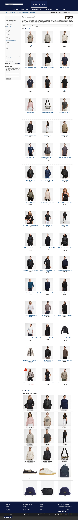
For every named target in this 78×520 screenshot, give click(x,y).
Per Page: (33, 26)
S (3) (7, 48)
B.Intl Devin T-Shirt (47, 135)
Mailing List (8, 509)
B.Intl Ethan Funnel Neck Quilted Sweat (47, 158)
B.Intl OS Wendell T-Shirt (30, 90)
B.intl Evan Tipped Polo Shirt (65, 157)
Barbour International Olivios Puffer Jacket (65, 338)
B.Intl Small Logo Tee (47, 225)
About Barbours (54, 12)
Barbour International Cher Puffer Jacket (64, 248)
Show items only (10, 59)
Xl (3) (7, 49)
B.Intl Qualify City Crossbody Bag (65, 202)
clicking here (62, 514)
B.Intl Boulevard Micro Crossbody (47, 112)
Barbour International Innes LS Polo (47, 292)
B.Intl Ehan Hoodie (64, 135)
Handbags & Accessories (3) (11, 20)
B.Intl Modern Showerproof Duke (47, 180)
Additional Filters (9, 57)
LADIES (7, 9)
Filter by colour (8, 28)
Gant (41, 509)
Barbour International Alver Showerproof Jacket (47, 361)
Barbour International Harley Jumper (30, 382)
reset (16, 63)
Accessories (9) (9, 18)
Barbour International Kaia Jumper (65, 292)
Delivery (24, 506)
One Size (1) (8, 46)
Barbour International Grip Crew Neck (30, 292)
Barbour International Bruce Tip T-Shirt (30, 338)
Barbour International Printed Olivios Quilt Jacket (30, 361)
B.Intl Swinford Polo (47, 90)
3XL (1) (7, 42)
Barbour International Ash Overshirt (47, 247)
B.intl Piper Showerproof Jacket (47, 202)
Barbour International (44, 507)
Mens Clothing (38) (9, 23)
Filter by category (9, 16)
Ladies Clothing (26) (9, 21)
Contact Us (65, 12)
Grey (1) (7, 35)
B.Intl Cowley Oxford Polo (64, 112)
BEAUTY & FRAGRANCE (36, 9)
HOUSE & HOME (24, 9)
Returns (24, 507)
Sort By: (26, 26)
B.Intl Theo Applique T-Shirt (64, 90)
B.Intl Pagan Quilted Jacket (30, 202)
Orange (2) (8, 38)
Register (68, 4)
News (60, 12)
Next (29, 28)
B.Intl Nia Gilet (65, 180)
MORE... (64, 9)
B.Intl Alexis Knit (30, 112)
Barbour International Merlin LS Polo (47, 315)
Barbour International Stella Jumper (65, 315)
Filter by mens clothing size (11, 40)
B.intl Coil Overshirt (47, 45)
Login (64, 4)
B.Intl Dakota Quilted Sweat (30, 135)
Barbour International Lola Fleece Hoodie (30, 316)
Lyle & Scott (42, 510)
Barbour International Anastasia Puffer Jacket (30, 248)
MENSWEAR (15, 9)
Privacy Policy (25, 510)
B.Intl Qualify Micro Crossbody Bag (30, 225)
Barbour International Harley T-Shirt (47, 382)
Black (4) (8, 30)
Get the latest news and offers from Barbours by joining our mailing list (20, 12)
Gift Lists (7, 512)
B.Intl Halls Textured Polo (30, 67)
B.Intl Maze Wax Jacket (30, 180)
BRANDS (57, 9)
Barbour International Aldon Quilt (64, 382)
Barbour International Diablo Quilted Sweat (47, 271)
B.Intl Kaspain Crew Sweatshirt (47, 67)
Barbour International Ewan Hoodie (65, 270)
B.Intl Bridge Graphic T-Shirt (30, 45)
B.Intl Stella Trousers (65, 225)
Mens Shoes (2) (9, 24)
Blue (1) (7, 31)
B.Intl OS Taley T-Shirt (64, 67)
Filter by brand (8, 26)
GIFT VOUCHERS (48, 9)
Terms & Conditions (26, 509)
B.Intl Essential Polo (30, 157)
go (19, 63)
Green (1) (8, 34)
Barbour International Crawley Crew (65, 360)
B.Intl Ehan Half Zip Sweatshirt (65, 45)
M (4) (7, 45)
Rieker (41, 512)
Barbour (41, 506)
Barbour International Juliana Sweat (47, 337)
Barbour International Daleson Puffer (30, 270)
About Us (7, 506)
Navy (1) (7, 37)
